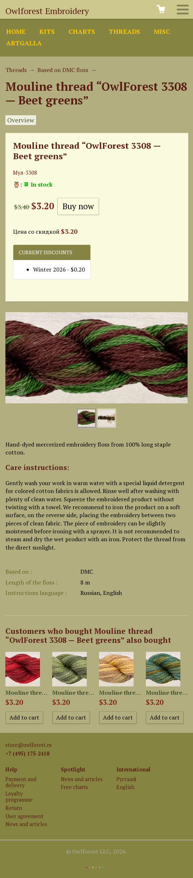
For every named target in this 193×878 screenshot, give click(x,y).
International (133, 769)
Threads (124, 31)
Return (13, 808)
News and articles (26, 824)
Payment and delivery (20, 782)
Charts (81, 31)
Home (16, 31)
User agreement (24, 816)
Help (11, 769)
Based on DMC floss (62, 70)
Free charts (74, 787)
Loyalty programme (19, 796)
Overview (20, 120)
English (125, 787)
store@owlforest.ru (28, 745)
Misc (162, 31)
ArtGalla (24, 43)
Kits (47, 31)
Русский (126, 779)
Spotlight (73, 769)
